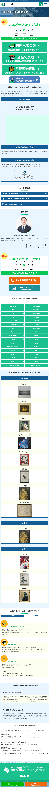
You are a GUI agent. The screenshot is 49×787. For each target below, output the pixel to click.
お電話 (6, 629)
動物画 (36, 332)
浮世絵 (12, 313)
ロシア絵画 (36, 324)
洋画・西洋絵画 (36, 306)
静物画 (12, 354)
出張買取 (13, 616)
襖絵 (36, 358)
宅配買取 (36, 616)
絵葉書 (36, 361)
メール (10, 629)
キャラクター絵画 (13, 321)
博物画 (12, 361)
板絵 (36, 350)
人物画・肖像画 (36, 328)
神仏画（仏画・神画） (36, 365)
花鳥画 (36, 343)
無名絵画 (36, 335)
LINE (14, 629)
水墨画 (12, 328)
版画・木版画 (36, 309)
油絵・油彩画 (13, 306)
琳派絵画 (36, 346)
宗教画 (36, 354)
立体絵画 (13, 339)
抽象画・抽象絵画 (13, 335)
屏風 (13, 317)
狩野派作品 (12, 350)
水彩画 (36, 339)
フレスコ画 (12, 358)
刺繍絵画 (13, 332)
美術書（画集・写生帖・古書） (12, 365)
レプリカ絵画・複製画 (13, 324)
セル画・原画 (36, 321)
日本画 (12, 309)
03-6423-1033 (39, 771)
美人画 (12, 343)
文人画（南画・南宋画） (12, 346)
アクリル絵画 (36, 317)
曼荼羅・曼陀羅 (36, 313)
